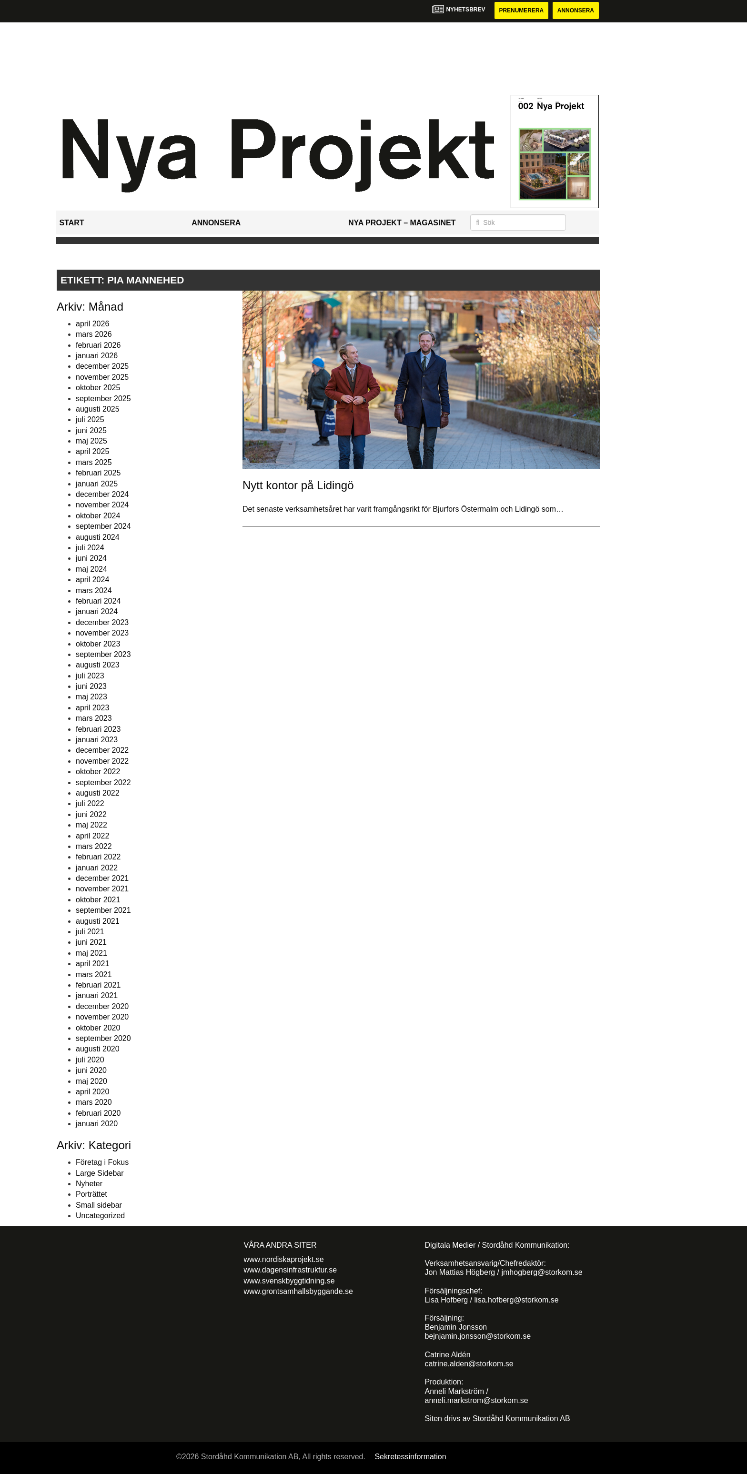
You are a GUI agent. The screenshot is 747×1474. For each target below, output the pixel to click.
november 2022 (102, 761)
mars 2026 (94, 334)
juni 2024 (91, 558)
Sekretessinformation (410, 1457)
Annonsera (575, 10)
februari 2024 (98, 601)
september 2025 (103, 398)
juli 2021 (90, 932)
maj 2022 (91, 825)
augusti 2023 (98, 665)
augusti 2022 (98, 793)
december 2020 (102, 1006)
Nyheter (89, 1184)
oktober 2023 (98, 644)
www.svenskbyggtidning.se (289, 1281)
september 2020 (103, 1038)
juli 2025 (90, 419)
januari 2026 (97, 356)
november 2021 (102, 889)
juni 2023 (91, 686)
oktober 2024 (98, 516)
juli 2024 (90, 548)
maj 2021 (91, 953)
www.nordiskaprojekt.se (284, 1259)
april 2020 (92, 1092)
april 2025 (92, 452)
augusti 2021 (98, 921)
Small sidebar (99, 1205)
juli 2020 (90, 1060)
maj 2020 (91, 1081)
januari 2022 (97, 868)
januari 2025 (97, 484)
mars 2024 (94, 590)
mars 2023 (94, 718)
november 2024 (102, 505)
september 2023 (103, 654)
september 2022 (103, 782)
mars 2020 (94, 1102)
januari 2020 (97, 1124)
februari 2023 (98, 729)
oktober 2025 (98, 388)
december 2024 (102, 494)
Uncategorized (100, 1216)
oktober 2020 (98, 1028)
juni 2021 (91, 942)
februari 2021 (98, 985)
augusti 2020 (98, 1049)
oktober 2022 (98, 771)
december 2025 (102, 366)
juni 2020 (91, 1070)
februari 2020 (98, 1113)
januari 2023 (97, 740)
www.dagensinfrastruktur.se (290, 1270)
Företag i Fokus (102, 1162)
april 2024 (92, 579)
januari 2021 (97, 995)
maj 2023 (91, 697)
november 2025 (102, 377)
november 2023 (102, 633)
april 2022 (92, 836)
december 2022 (102, 750)
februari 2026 (98, 345)
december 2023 (102, 622)
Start (72, 223)
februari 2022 (98, 857)
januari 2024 (97, 611)
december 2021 (102, 878)
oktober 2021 (98, 900)
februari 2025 (98, 473)
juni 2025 (91, 430)
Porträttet (91, 1194)
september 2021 (103, 910)
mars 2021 (94, 974)
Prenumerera (521, 10)
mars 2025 (94, 462)
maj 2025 (91, 441)
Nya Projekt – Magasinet (402, 223)
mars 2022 (94, 846)
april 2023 (92, 708)
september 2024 (103, 526)
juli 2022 (90, 803)
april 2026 (92, 324)
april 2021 (92, 963)
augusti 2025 (98, 409)
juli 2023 (90, 676)
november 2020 (102, 1017)
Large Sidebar (100, 1173)
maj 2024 (91, 569)
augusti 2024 (98, 537)
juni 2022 (91, 814)
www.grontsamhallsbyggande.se (298, 1291)
